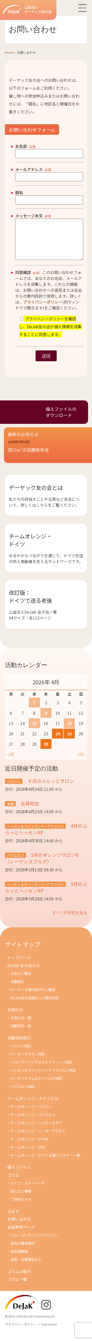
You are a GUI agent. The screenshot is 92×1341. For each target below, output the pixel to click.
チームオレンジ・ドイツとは (32, 1106)
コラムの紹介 (19, 1279)
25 (69, 741)
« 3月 (9, 762)
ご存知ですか (21, 1206)
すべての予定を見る (69, 920)
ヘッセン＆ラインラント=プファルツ (35, 833)
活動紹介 (17, 988)
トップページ (19, 965)
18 (69, 731)
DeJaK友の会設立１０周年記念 (35, 1005)
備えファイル (19, 1174)
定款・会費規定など (26, 1266)
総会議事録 (19, 1258)
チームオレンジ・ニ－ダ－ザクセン (38, 1138)
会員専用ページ (21, 1234)
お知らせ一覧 (21, 1025)
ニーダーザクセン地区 (28, 1061)
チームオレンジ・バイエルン (33, 1121)
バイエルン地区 (23, 1093)
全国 (10, 811)
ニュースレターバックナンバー (34, 1242)
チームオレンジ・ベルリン (31, 1113)
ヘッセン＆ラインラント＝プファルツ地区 (43, 1077)
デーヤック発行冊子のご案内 (33, 996)
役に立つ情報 (21, 1198)
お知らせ (15, 1017)
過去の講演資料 (23, 1250)
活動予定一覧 (21, 1033)
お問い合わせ (19, 1226)
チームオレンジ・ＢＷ (28, 1154)
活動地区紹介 (19, 1045)
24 (57, 741)
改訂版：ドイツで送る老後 (30, 604)
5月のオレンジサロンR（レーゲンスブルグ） (41, 865)
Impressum (49, 1331)
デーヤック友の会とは (36, 495)
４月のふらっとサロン (50, 788)
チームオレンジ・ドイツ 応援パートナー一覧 (45, 1162)
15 (34, 731)
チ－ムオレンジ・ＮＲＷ (29, 1146)
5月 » (82, 762)
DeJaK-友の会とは (23, 973)
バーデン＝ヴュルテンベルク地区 (36, 1085)
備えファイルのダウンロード (61, 419)
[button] (48, 456)
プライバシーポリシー (42, 309)
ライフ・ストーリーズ (28, 1190)
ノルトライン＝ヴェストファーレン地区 (41, 1069)
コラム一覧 (17, 1286)
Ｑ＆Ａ (13, 1218)
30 (46, 751)
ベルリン (14, 788)
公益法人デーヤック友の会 (27, 9)
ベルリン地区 (21, 1053)
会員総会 (29, 810)
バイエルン (15, 862)
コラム (13, 1182)
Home (9, 52)
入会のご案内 (21, 980)
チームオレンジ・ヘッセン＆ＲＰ (36, 1130)
